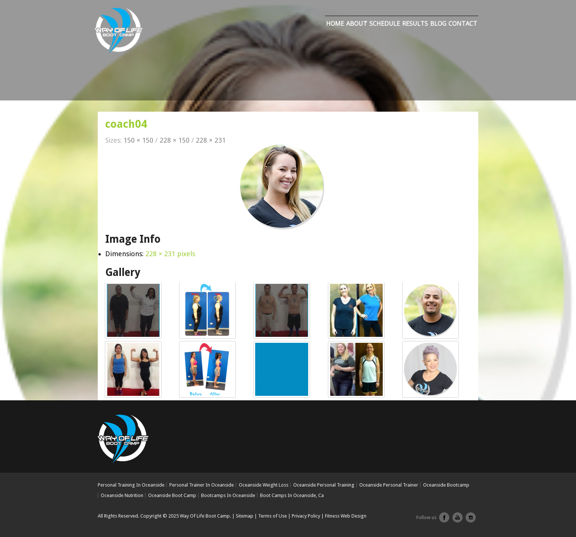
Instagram (470, 520)
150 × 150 (138, 140)
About (356, 23)
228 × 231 (211, 140)
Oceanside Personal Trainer (388, 484)
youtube (457, 520)
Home (335, 23)
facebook (444, 520)
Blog (438, 23)
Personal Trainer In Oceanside (201, 484)
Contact (462, 23)
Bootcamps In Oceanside (228, 495)
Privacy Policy (306, 516)
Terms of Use (272, 516)
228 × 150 (175, 140)
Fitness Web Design (345, 516)
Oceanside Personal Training (323, 484)
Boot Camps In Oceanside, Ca (292, 495)
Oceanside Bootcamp (446, 484)
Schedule (384, 23)
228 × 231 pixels (170, 254)
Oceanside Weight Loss (263, 484)
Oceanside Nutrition (122, 495)
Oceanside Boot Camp (172, 495)
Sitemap (244, 516)
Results (415, 23)
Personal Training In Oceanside (131, 484)
